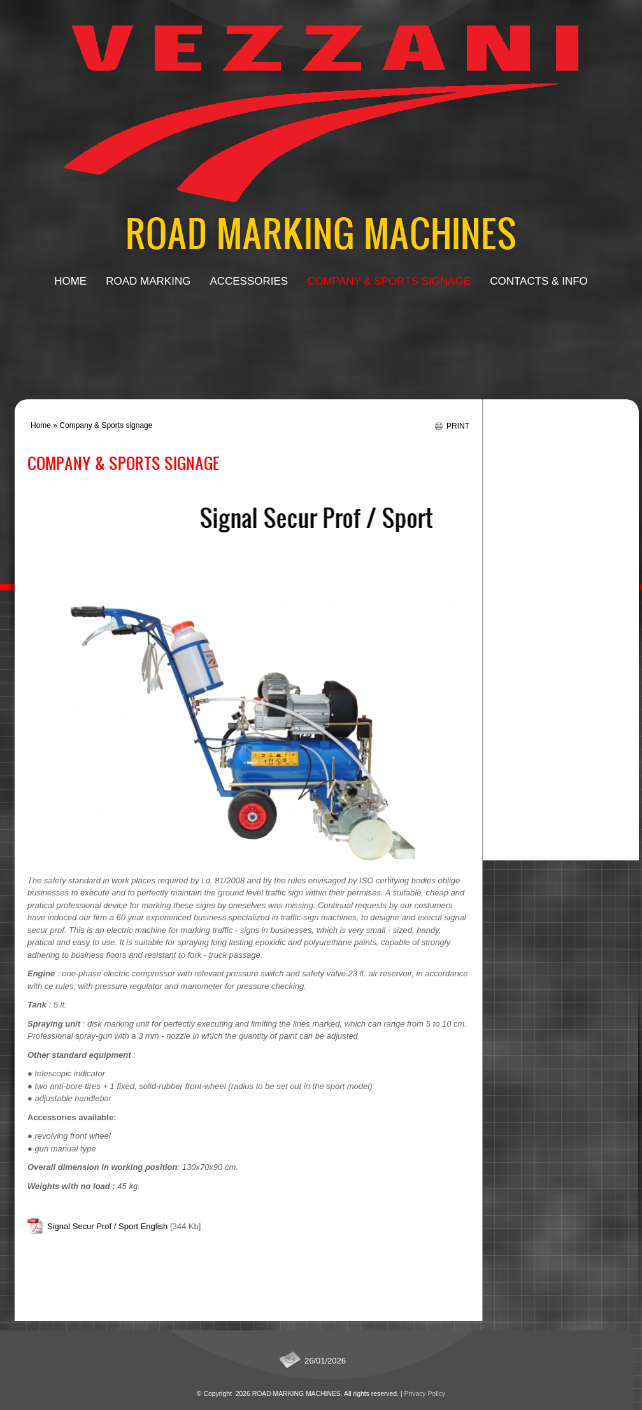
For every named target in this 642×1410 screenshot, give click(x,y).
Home (70, 281)
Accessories (249, 281)
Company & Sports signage (389, 281)
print (457, 426)
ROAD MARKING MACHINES (321, 232)
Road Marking (148, 281)
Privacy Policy (424, 1393)
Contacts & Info (539, 281)
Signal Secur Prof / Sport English (107, 1226)
